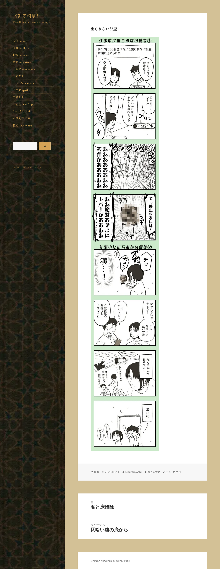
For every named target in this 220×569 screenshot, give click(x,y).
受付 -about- (21, 41)
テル (168, 472)
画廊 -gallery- (21, 48)
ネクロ (177, 472)
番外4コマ (153, 472)
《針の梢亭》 (27, 15)
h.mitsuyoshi (133, 472)
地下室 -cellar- (25, 83)
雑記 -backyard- (23, 125)
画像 (96, 472)
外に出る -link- (22, 111)
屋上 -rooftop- (25, 104)
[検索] (45, 146)
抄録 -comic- (21, 55)
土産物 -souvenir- (24, 69)
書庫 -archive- (22, 62)
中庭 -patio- (23, 90)
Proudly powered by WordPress (110, 560)
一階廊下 (18, 76)
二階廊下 (18, 97)
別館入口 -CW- (22, 118)
